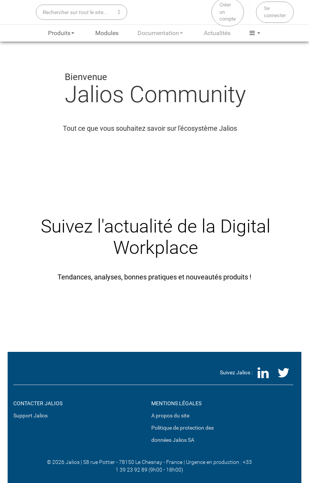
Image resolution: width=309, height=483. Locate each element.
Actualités (217, 33)
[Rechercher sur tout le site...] (81, 12)
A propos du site (170, 415)
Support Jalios (30, 415)
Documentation (160, 33)
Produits (61, 33)
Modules (106, 33)
